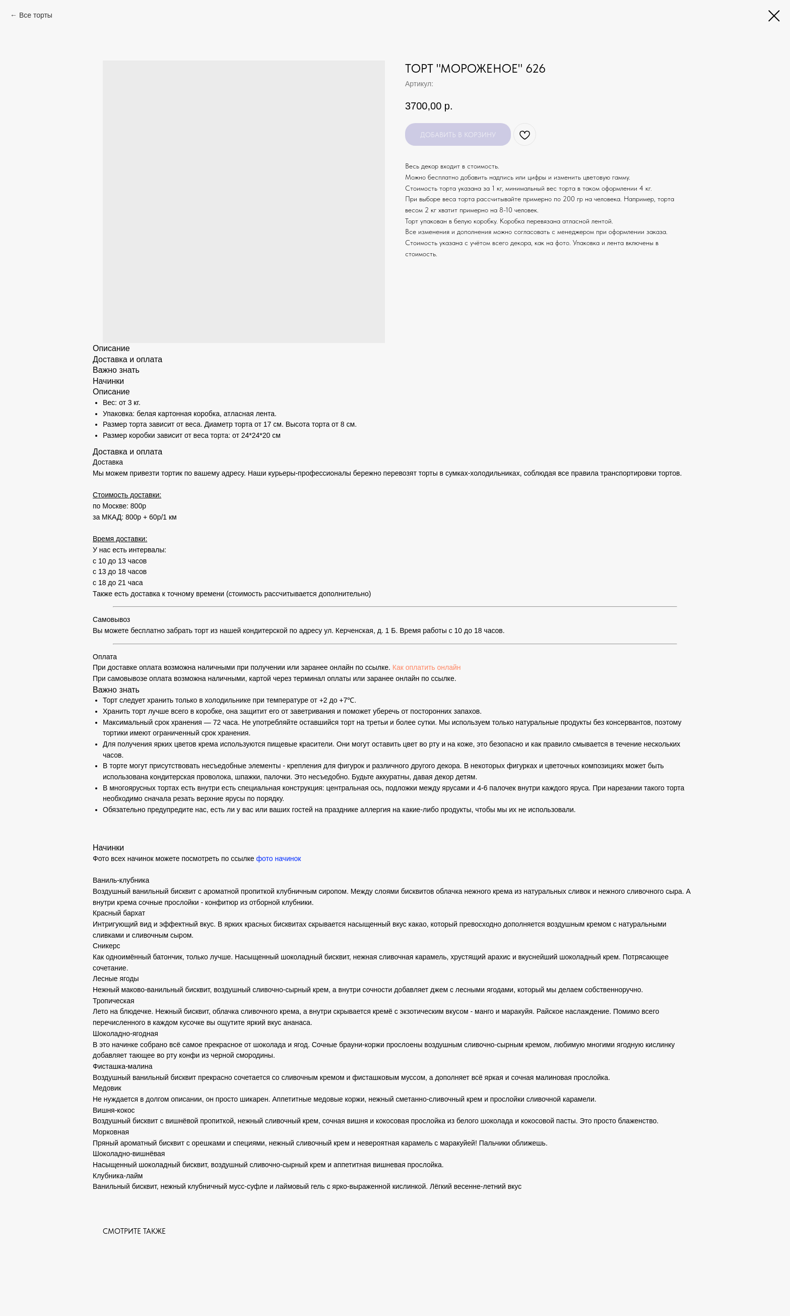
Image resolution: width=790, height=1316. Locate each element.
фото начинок (278, 858)
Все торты (35, 15)
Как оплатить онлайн (426, 667)
